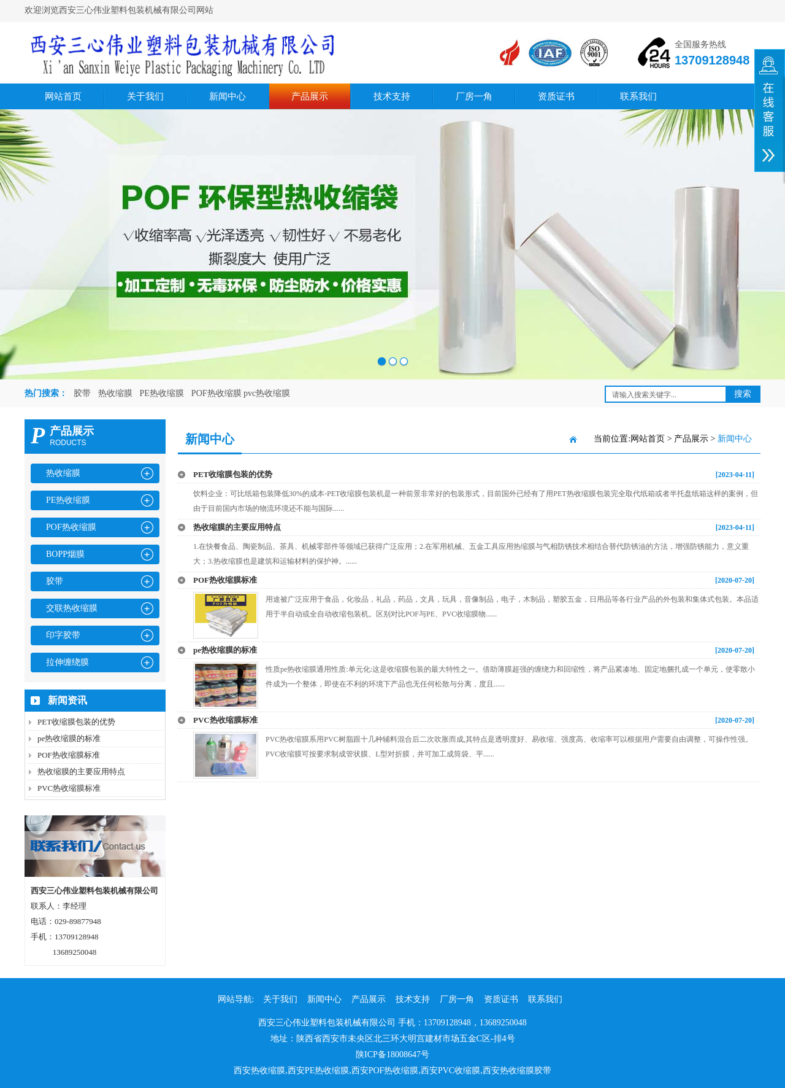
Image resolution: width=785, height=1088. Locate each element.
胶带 (82, 393)
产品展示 (309, 96)
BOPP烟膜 (65, 554)
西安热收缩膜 (259, 1070)
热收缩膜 (115, 393)
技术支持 (391, 96)
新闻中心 (227, 96)
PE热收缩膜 (162, 393)
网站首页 (63, 96)
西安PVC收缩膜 (450, 1070)
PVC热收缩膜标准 (69, 788)
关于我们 (145, 96)
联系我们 (638, 96)
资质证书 (556, 96)
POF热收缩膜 (71, 527)
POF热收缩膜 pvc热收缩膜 (240, 393)
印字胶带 (63, 635)
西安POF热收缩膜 (385, 1070)
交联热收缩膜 (72, 608)
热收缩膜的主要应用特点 (81, 771)
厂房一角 (474, 96)
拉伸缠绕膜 (67, 662)
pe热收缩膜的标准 (69, 738)
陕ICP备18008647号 (392, 1054)
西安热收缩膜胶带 (517, 1070)
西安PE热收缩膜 (318, 1070)
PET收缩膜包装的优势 (76, 721)
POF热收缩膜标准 (68, 755)
